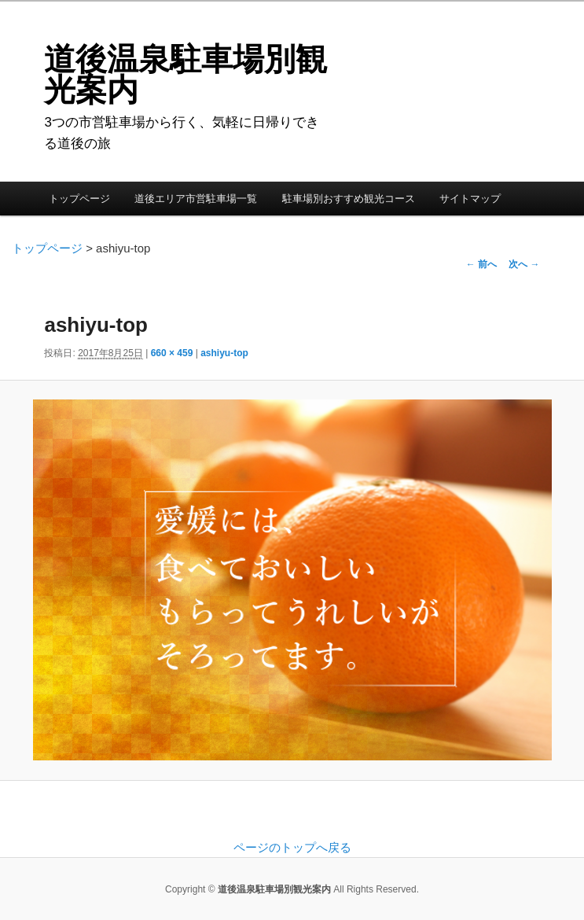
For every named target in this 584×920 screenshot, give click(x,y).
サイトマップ (470, 198)
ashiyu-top (224, 353)
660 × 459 (172, 353)
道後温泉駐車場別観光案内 (185, 74)
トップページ (79, 198)
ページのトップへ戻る (292, 847)
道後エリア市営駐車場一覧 (195, 198)
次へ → (524, 264)
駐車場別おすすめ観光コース (348, 198)
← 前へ (481, 264)
